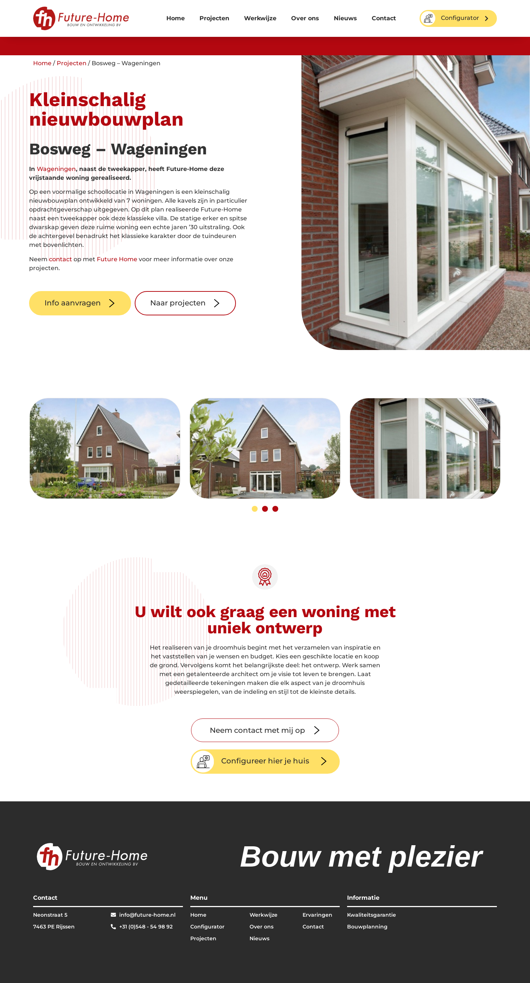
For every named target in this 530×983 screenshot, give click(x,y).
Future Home (117, 259)
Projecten (214, 18)
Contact (384, 18)
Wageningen (56, 168)
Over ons (305, 18)
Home (175, 18)
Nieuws (345, 18)
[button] (255, 509)
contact (60, 259)
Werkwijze (260, 18)
